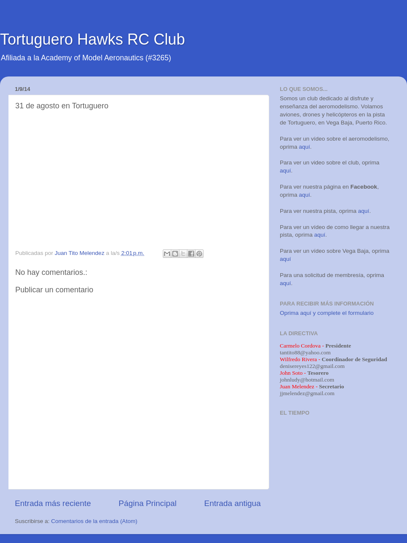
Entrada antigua (232, 503)
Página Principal (148, 503)
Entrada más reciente (53, 503)
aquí (304, 147)
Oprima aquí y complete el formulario (327, 313)
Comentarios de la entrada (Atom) (94, 521)
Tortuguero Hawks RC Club (92, 39)
